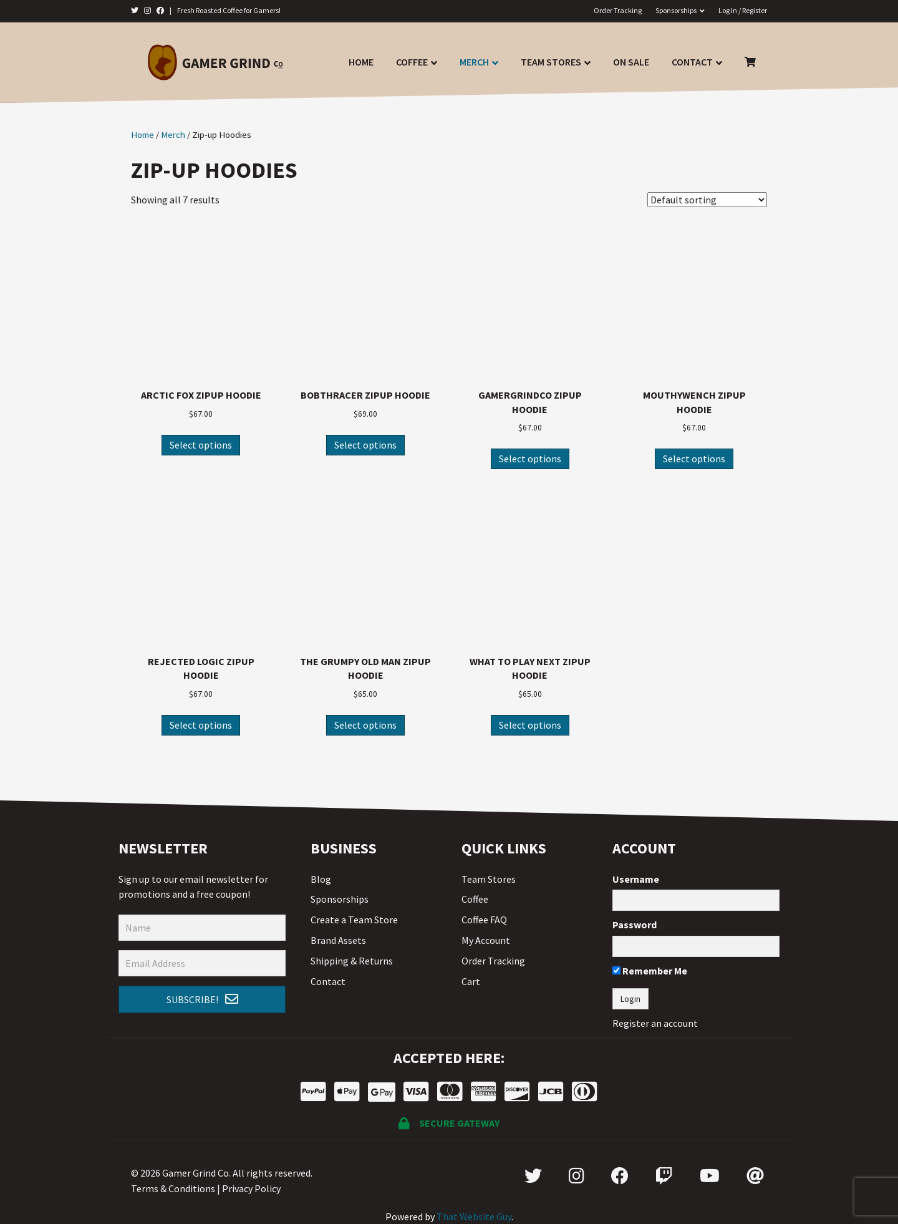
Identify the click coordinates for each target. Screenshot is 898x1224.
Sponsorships (676, 10)
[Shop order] (707, 199)
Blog (321, 879)
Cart (470, 981)
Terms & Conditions (173, 1188)
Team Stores (551, 62)
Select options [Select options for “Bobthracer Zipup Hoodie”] (365, 445)
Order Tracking (618, 10)
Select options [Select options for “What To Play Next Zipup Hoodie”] (530, 725)
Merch (474, 62)
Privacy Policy (251, 1188)
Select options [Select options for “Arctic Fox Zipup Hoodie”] (201, 445)
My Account (485, 940)
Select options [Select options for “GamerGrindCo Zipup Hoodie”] (530, 458)
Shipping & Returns (352, 960)
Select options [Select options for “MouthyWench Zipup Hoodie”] (694, 458)
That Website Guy (474, 1216)
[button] (202, 999)
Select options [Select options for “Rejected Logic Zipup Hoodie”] (201, 725)
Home (361, 62)
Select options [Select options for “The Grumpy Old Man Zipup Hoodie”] (365, 725)
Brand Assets (338, 940)
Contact (692, 62)
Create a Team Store (354, 919)
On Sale (631, 62)
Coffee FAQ (484, 919)
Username (635, 879)
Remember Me (649, 970)
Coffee (412, 62)
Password (634, 924)
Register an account (655, 1023)
